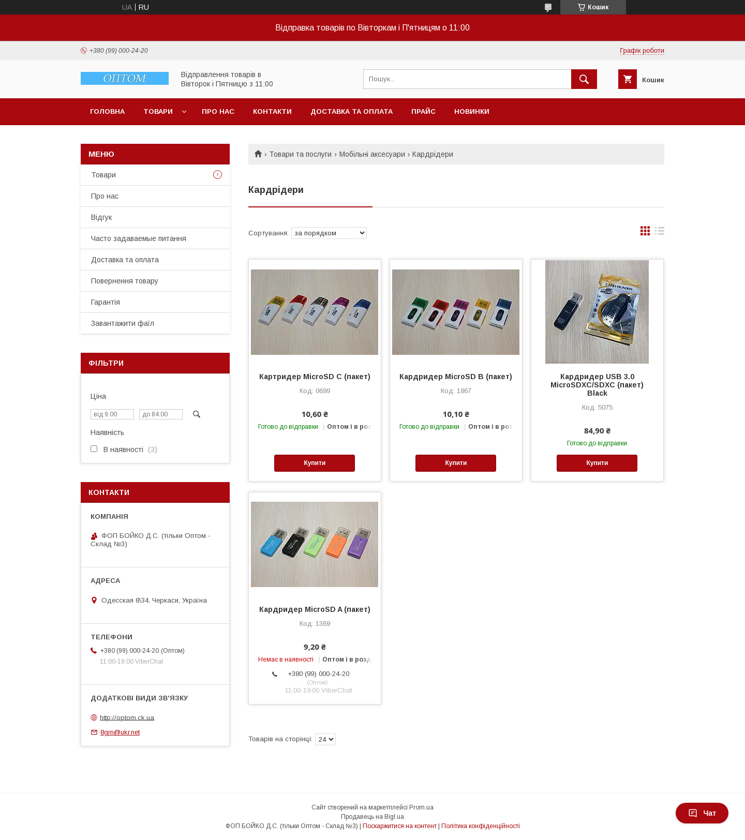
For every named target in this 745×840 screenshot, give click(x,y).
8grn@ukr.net (120, 732)
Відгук (101, 217)
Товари (158, 111)
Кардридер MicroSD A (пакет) (314, 609)
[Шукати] (584, 79)
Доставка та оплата (351, 111)
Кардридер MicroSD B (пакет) (455, 376)
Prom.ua (421, 807)
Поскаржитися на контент (400, 826)
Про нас (218, 111)
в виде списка (659, 233)
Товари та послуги (300, 154)
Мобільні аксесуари (372, 154)
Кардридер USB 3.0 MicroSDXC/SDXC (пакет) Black (597, 384)
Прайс (423, 111)
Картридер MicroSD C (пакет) (314, 376)
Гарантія (105, 302)
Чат (702, 813)
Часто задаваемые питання (138, 238)
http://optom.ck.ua (127, 717)
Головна (107, 111)
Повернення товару (124, 281)
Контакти (272, 111)
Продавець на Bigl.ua (372, 816)
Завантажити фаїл (122, 323)
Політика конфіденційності (480, 826)
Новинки (471, 111)
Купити (314, 463)
